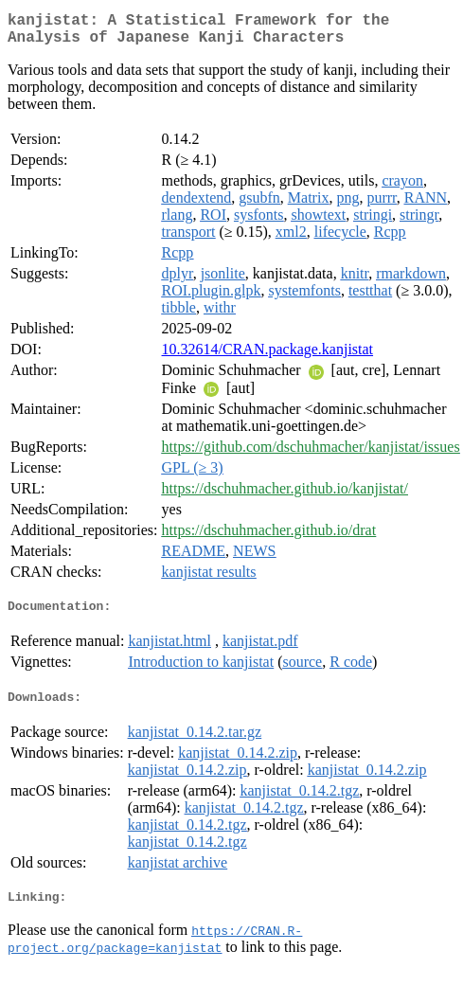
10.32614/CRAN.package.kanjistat (268, 357)
